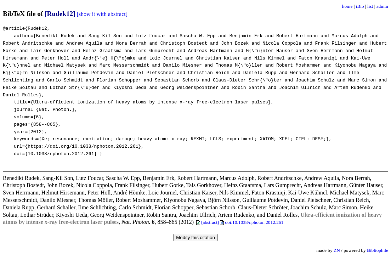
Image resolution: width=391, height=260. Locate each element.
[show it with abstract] (102, 14)
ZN (337, 250)
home (347, 6)
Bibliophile (377, 250)
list (370, 6)
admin (382, 6)
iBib (360, 6)
